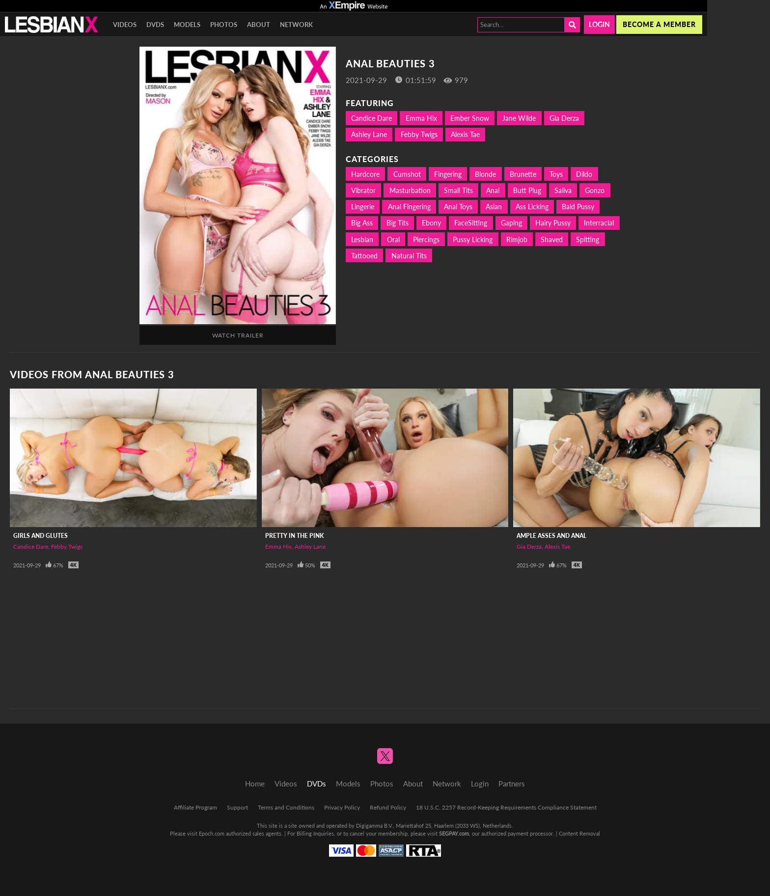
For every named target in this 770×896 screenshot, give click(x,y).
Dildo (584, 174)
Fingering (448, 174)
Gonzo (595, 190)
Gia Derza (564, 118)
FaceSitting (470, 223)
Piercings (426, 239)
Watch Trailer (238, 335)
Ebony (431, 223)
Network (296, 24)
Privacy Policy (342, 807)
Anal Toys (458, 206)
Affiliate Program (195, 807)
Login (599, 24)
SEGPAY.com (454, 833)
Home (255, 783)
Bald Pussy (578, 206)
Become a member (659, 24)
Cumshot (407, 174)
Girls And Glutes (40, 535)
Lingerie (362, 206)
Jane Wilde (519, 118)
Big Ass (362, 223)
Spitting (587, 239)
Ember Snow (469, 118)
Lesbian (362, 239)
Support (237, 807)
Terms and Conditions (286, 807)
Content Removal (579, 833)
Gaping (511, 223)
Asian (494, 206)
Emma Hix (421, 118)
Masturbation (410, 190)
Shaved (552, 239)
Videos (125, 24)
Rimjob (516, 239)
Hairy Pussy (553, 223)
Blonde (485, 174)
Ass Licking (532, 206)
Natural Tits (409, 256)
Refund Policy (388, 807)
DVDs (155, 24)
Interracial (599, 223)
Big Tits (397, 223)
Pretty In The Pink (294, 535)
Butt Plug (527, 190)
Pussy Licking (473, 239)
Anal (492, 190)
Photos (223, 24)
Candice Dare (371, 118)
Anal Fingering (409, 206)
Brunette (523, 174)
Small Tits (458, 190)
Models (187, 24)
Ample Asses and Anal (551, 535)
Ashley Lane (369, 134)
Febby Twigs (419, 134)
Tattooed (364, 256)
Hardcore (365, 174)
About (258, 24)
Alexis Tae (465, 134)
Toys (556, 174)
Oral (393, 239)
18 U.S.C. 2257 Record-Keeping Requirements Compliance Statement (506, 807)
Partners (511, 783)
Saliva (563, 190)
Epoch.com (211, 833)
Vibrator (363, 190)
